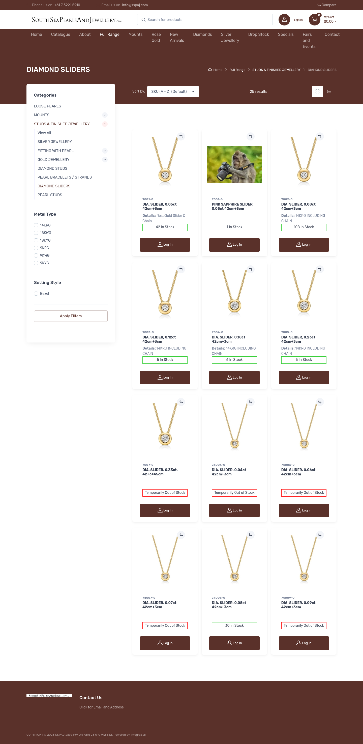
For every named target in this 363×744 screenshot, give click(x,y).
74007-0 (148, 597)
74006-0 (288, 465)
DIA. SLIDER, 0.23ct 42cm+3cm (298, 339)
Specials (286, 34)
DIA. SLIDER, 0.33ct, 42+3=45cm (160, 472)
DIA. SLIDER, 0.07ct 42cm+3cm (159, 605)
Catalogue (60, 34)
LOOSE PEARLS (47, 106)
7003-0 (148, 332)
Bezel (44, 294)
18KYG (45, 240)
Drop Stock (258, 34)
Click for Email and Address (101, 707)
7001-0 (147, 199)
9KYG (44, 263)
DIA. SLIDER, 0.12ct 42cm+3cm (159, 339)
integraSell (138, 734)
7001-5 (217, 199)
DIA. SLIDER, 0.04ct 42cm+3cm (229, 472)
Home (36, 34)
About (85, 34)
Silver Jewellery (230, 37)
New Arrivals (177, 37)
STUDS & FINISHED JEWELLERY (276, 70)
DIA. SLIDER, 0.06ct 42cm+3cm (298, 472)
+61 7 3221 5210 (67, 5)
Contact (332, 34)
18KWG (45, 233)
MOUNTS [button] (41, 114)
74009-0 (288, 597)
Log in (165, 244)
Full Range (109, 34)
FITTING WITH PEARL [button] (56, 150)
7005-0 (287, 332)
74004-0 (218, 465)
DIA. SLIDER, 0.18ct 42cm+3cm (228, 339)
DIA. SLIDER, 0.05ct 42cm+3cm (159, 206)
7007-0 (148, 465)
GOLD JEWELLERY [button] (54, 159)
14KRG (45, 225)
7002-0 (287, 199)
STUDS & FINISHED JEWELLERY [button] (62, 124)
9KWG (44, 255)
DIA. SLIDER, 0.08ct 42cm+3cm (298, 206)
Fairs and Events (309, 40)
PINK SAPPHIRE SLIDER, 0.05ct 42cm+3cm (233, 206)
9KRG (44, 248)
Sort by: (138, 91)
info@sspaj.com (135, 5)
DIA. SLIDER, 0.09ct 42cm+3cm (298, 605)
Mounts (136, 34)
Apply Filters (71, 316)
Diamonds (202, 34)
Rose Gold (156, 37)
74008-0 (218, 597)
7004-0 (217, 332)
